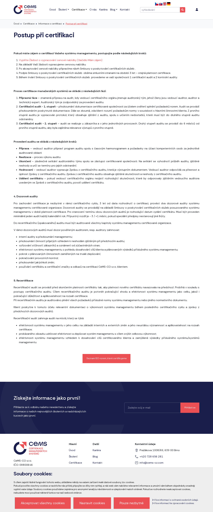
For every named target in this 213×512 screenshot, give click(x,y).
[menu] (196, 9)
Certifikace (29, 23)
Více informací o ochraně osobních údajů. (175, 500)
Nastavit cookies (92, 503)
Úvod (16, 23)
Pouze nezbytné (132, 503)
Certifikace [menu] (78, 9)
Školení (73, 456)
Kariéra (97, 450)
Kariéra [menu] (103, 9)
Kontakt (97, 462)
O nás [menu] (93, 9)
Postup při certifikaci (76, 23)
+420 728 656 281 (151, 456)
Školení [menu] (62, 9)
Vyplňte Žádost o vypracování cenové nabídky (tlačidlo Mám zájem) (60, 60)
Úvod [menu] (52, 9)
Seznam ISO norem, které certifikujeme (107, 358)
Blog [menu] (112, 9)
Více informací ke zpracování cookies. (173, 503)
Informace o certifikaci (50, 23)
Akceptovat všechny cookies (43, 503)
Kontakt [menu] (125, 9)
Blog (95, 456)
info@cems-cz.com (151, 462)
